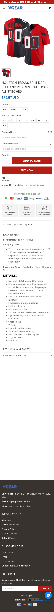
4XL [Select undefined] (39, 120)
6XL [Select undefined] (4, 125)
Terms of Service (10, 524)
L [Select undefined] (14, 120)
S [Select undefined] (3, 120)
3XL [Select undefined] (32, 120)
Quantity (6, 155)
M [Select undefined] (9, 120)
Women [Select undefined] (14, 109)
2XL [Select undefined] (26, 120)
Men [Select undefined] (4, 109)
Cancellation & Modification (16, 565)
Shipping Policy (9, 533)
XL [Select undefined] (20, 120)
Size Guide (15, 115)
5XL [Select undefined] (46, 120)
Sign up (45, 588)
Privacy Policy (9, 529)
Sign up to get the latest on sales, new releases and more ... (26, 582)
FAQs (4, 556)
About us (6, 520)
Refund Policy (8, 538)
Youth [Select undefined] (23, 109)
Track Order (8, 561)
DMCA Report (20, 600)
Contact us (7, 552)
